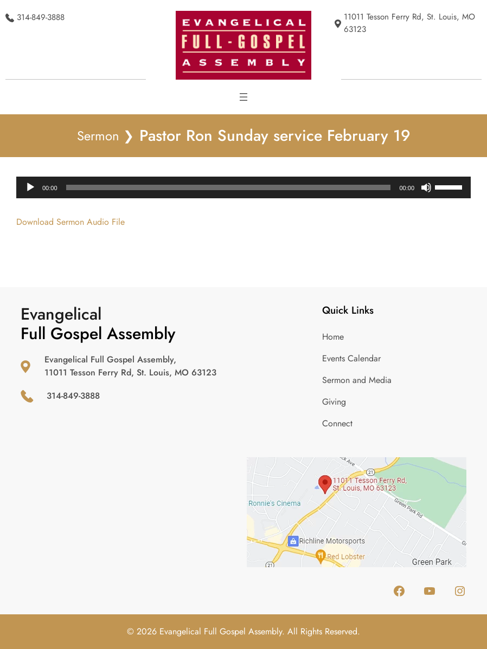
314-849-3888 (41, 17)
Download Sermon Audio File (70, 222)
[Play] (30, 187)
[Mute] (426, 187)
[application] (243, 187)
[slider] (228, 187)
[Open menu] (243, 96)
